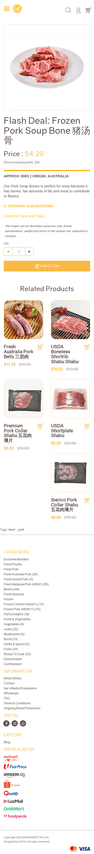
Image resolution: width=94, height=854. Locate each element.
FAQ (7, 698)
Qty (6, 243)
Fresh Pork (11, 569)
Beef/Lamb (11, 589)
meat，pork (16, 529)
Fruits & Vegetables (17, 619)
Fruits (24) (11, 649)
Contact (9, 683)
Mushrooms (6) (14, 634)
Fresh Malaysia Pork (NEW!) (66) (26, 584)
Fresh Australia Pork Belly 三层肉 (18, 351)
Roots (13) (11, 639)
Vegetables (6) (14, 624)
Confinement (13, 664)
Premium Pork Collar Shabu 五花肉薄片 (18, 433)
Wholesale (11, 693)
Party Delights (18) (16, 614)
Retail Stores (12, 678)
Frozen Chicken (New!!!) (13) (24, 604)
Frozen (8, 599)
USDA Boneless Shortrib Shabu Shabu (64, 354)
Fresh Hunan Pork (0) (18, 579)
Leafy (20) (11, 629)
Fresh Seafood (14, 594)
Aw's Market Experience (20, 688)
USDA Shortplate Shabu (62, 430)
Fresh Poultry (13, 564)
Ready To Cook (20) (17, 654)
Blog (7, 742)
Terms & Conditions (17, 703)
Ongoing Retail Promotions (22, 708)
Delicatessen (13, 659)
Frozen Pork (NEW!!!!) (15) (22, 609)
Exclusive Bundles (16, 559)
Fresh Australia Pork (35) (21, 574)
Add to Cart (47, 266)
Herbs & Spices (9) (17, 644)
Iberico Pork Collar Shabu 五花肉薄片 (64, 504)
